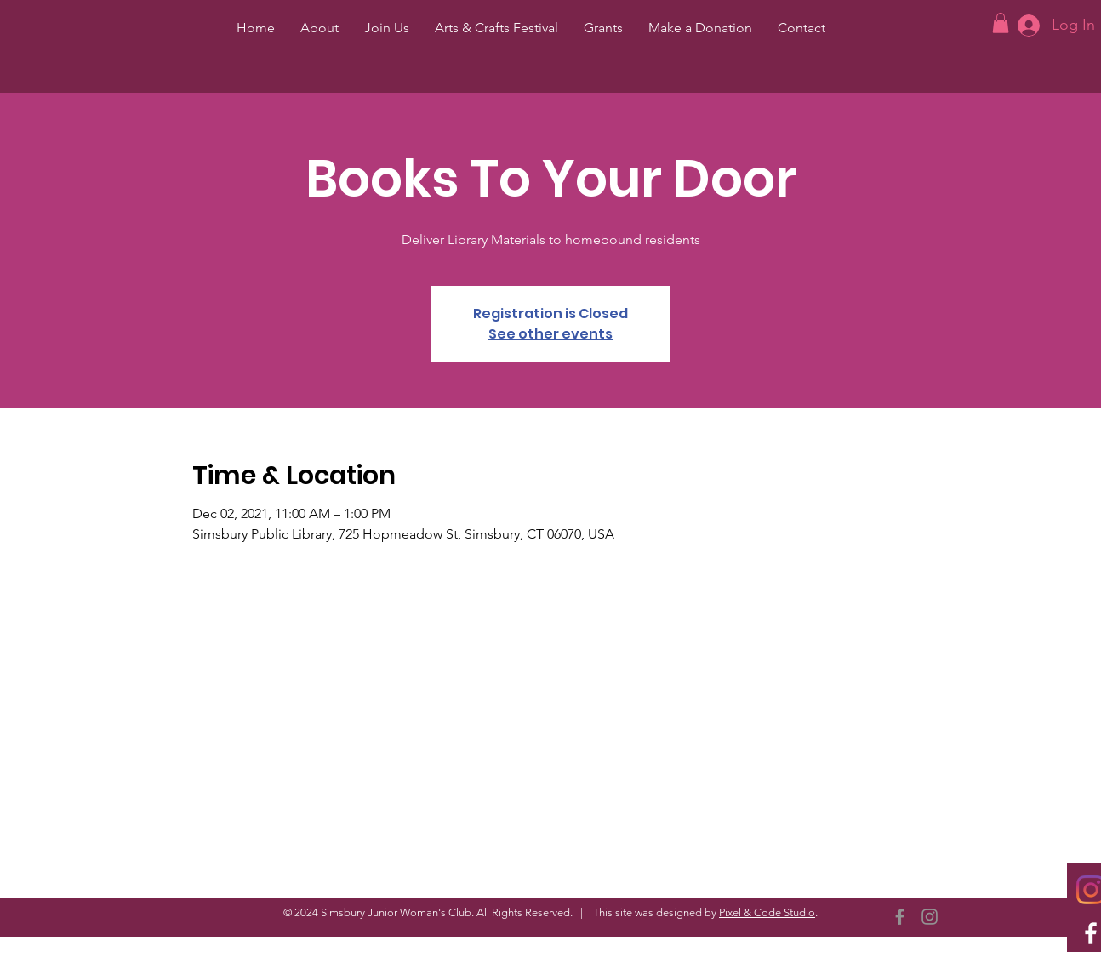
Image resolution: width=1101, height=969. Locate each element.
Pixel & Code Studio (767, 912)
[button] (1000, 23)
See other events (550, 334)
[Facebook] (899, 916)
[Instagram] (929, 916)
